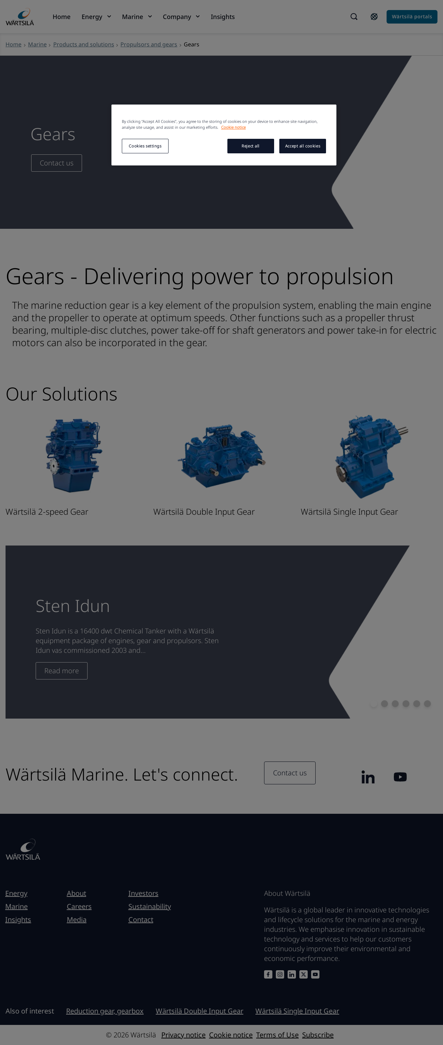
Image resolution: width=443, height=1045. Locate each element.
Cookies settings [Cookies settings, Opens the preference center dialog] (145, 145)
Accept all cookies (302, 145)
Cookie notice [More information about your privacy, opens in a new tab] (233, 127)
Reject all (251, 145)
